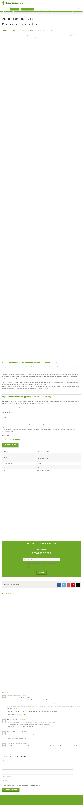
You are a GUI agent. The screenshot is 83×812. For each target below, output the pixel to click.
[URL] (37, 780)
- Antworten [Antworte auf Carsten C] (24, 695)
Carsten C (9, 695)
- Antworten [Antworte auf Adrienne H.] (26, 731)
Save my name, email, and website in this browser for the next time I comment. (22, 785)
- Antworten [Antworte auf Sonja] (23, 719)
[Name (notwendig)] (37, 772)
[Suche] (78, 9)
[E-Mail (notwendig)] (37, 776)
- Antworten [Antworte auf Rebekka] (24, 743)
